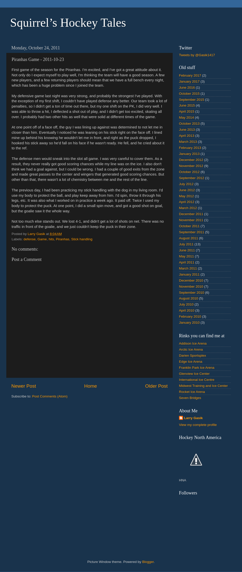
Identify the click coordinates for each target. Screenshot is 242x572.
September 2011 (191, 232)
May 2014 (186, 117)
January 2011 (189, 274)
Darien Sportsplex (192, 355)
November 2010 (191, 286)
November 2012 (191, 166)
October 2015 (189, 93)
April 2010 (186, 310)
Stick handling (81, 239)
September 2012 (191, 178)
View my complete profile (198, 425)
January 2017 (189, 81)
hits (51, 239)
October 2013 (189, 123)
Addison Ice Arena (193, 343)
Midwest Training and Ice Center (203, 386)
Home (90, 386)
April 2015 (186, 111)
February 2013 (190, 148)
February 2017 (190, 75)
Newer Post (23, 386)
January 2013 (189, 154)
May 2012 (186, 196)
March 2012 (188, 208)
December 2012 (191, 160)
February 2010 (190, 316)
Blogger (148, 562)
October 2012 (189, 172)
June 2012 (187, 190)
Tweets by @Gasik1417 (197, 55)
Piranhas (62, 239)
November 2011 (191, 220)
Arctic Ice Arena (191, 349)
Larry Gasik (193, 418)
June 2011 (187, 250)
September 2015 (191, 100)
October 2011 (189, 226)
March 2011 (188, 268)
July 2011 (186, 244)
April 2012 (186, 202)
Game (42, 239)
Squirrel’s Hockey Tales (68, 22)
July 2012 (186, 184)
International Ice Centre (196, 380)
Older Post (156, 386)
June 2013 (187, 129)
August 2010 (188, 298)
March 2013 (188, 142)
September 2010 (191, 292)
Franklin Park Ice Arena (196, 367)
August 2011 (188, 238)
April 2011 (186, 262)
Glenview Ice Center (194, 374)
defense (29, 239)
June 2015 (187, 105)
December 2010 (191, 280)
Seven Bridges (190, 398)
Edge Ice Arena (190, 361)
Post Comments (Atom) (50, 396)
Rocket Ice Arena (192, 392)
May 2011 (186, 256)
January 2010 (189, 322)
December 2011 (191, 214)
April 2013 (186, 136)
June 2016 (187, 87)
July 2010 (186, 304)
